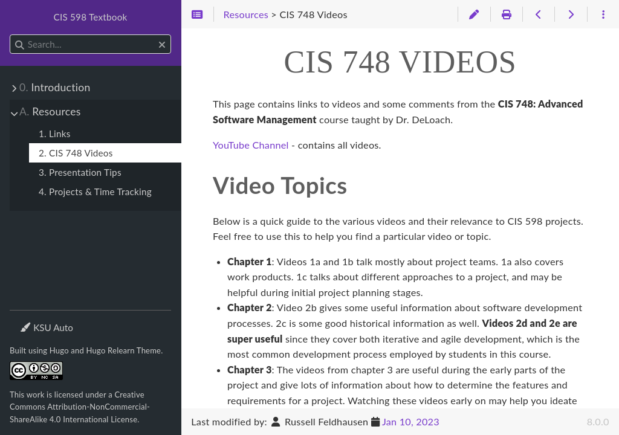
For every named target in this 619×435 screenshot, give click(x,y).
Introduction (54, 87)
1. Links (55, 133)
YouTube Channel (251, 144)
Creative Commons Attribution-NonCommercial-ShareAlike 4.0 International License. (80, 407)
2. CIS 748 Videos (76, 152)
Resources (50, 111)
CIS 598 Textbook (91, 16)
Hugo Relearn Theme (123, 350)
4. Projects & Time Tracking (95, 191)
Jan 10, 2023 (410, 421)
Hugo (59, 350)
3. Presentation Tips (80, 172)
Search (10, 34)
